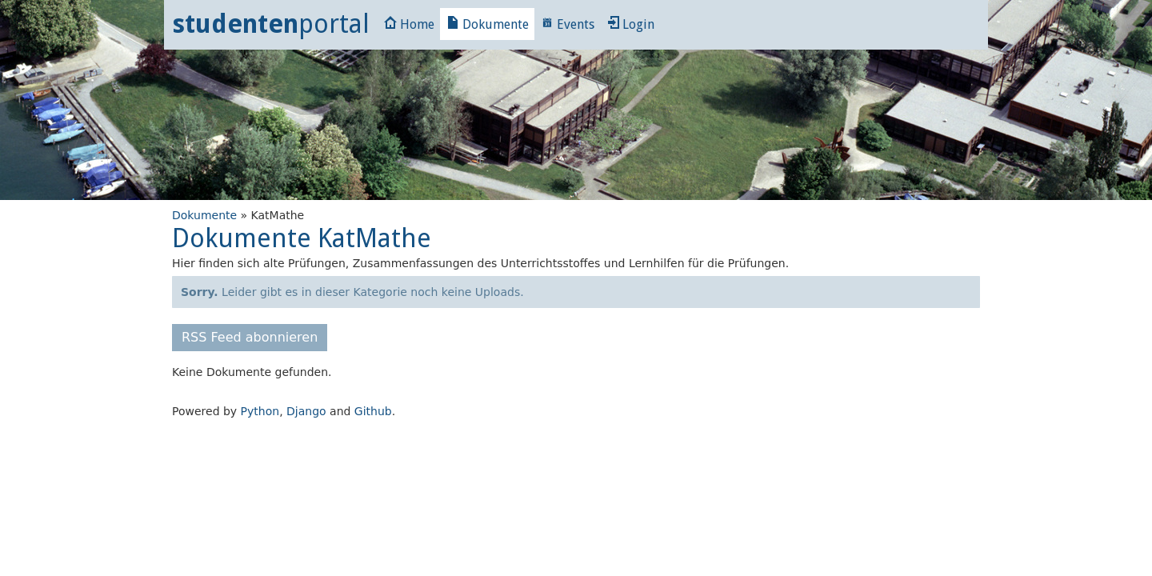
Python (260, 411)
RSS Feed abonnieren (250, 337)
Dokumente (487, 24)
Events (567, 24)
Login (630, 24)
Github (373, 411)
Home (409, 24)
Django (306, 411)
